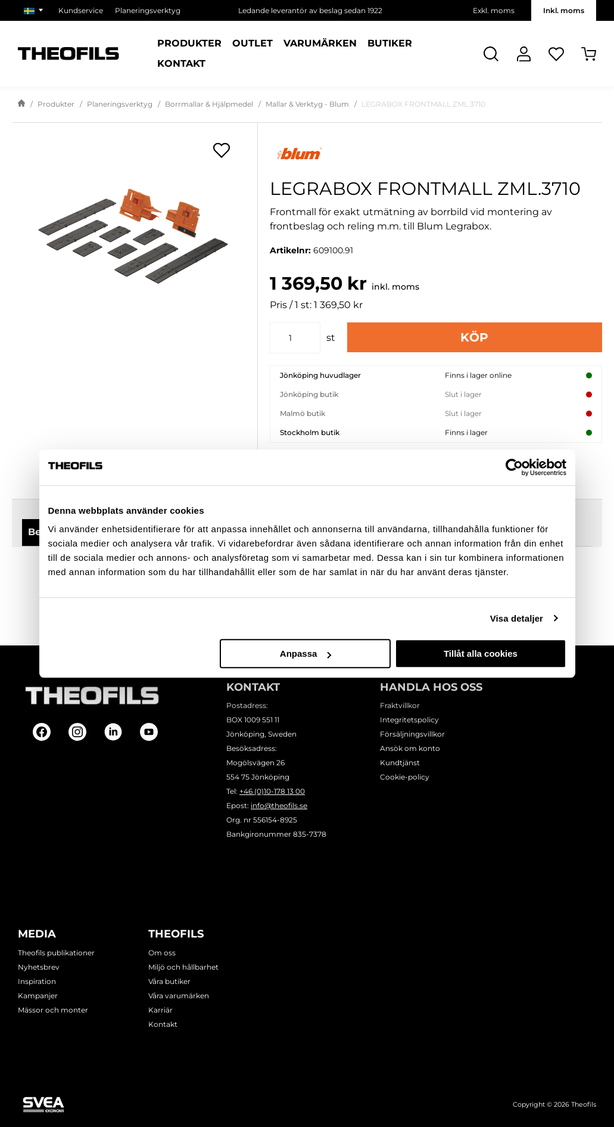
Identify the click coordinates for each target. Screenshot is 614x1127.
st (330, 337)
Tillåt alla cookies (481, 653)
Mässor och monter (53, 1009)
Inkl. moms (563, 10)
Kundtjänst (400, 762)
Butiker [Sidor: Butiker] (389, 43)
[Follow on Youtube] (149, 732)
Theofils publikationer (56, 952)
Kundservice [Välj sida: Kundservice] (80, 10)
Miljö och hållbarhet (183, 967)
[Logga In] (523, 53)
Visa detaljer (516, 618)
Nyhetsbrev (39, 967)
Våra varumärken (178, 995)
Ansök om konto (410, 748)
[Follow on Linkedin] (113, 732)
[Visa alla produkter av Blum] (436, 153)
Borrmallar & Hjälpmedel (209, 104)
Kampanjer (38, 995)
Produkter (56, 104)
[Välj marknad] (35, 10)
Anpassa (306, 653)
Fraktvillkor (400, 705)
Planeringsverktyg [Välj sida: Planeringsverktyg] (147, 10)
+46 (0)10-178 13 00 (272, 791)
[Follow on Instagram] (77, 732)
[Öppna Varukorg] (588, 53)
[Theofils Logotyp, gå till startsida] (68, 54)
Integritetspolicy (409, 719)
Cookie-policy (404, 776)
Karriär (160, 1009)
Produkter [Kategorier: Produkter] (189, 43)
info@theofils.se (279, 805)
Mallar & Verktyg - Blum (307, 104)
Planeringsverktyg (119, 104)
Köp (474, 337)
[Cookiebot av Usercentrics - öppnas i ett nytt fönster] (514, 467)
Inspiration (37, 981)
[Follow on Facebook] (42, 732)
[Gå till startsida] (21, 104)
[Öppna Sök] (491, 53)
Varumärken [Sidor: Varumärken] (320, 43)
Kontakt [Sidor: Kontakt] (181, 64)
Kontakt (162, 1024)
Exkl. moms (494, 10)
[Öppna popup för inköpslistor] (221, 150)
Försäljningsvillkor (412, 733)
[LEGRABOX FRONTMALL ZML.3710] (134, 237)
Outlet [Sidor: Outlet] (252, 43)
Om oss (162, 952)
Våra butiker (169, 981)
